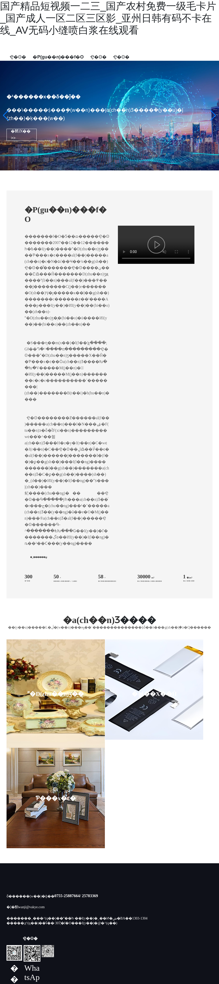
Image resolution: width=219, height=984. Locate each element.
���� (142, 942)
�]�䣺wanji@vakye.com (26, 807)
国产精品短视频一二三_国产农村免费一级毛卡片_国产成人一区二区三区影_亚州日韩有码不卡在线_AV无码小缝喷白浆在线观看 (108, 18)
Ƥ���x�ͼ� (140, 693)
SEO (155, 942)
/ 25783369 (89, 795)
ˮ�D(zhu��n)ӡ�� (33, 693)
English (139, 60)
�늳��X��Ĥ (86, 693)
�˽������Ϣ (38, 557)
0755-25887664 (67, 795)
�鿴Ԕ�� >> (21, 134)
